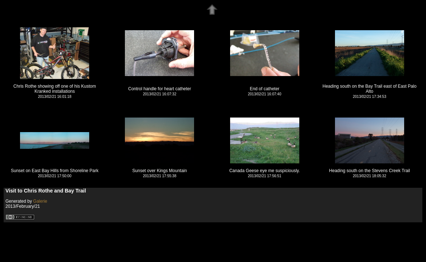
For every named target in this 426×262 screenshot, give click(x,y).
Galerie (40, 201)
